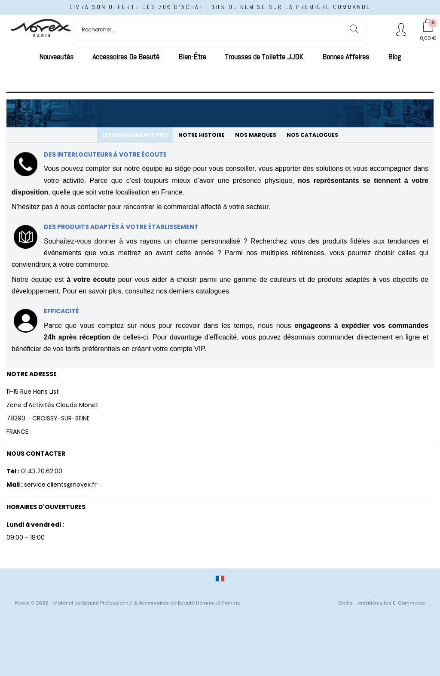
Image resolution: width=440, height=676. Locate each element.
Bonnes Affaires (345, 57)
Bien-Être (192, 57)
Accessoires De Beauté (125, 57)
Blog (394, 57)
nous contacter (83, 206)
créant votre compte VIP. (168, 348)
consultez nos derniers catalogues (177, 291)
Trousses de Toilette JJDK (264, 57)
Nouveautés (56, 57)
